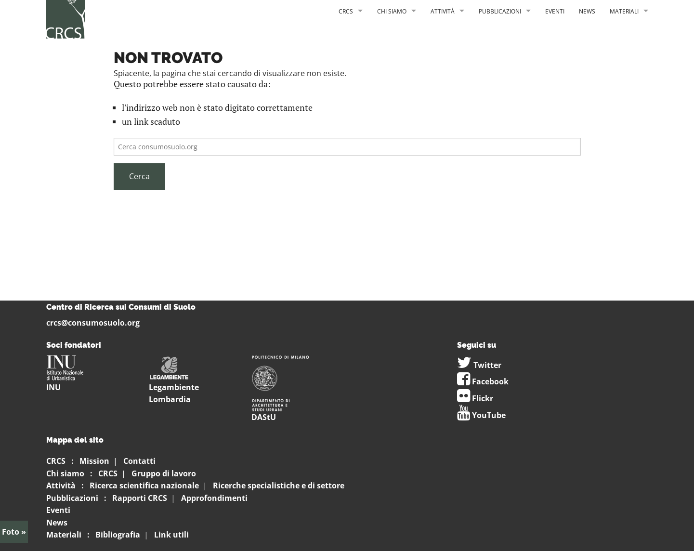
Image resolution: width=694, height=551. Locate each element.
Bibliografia (117, 534)
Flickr (475, 398)
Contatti (139, 461)
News (587, 11)
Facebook (483, 381)
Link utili (171, 534)
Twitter (479, 365)
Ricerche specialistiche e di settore (278, 485)
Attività (443, 11)
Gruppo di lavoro (163, 473)
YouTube (481, 415)
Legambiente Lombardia (174, 383)
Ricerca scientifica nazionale (144, 485)
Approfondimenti (214, 498)
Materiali (624, 11)
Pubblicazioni (500, 11)
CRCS (346, 11)
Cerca (139, 176)
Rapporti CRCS (139, 498)
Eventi (554, 11)
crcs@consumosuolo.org (93, 322)
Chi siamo (391, 11)
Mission (94, 461)
